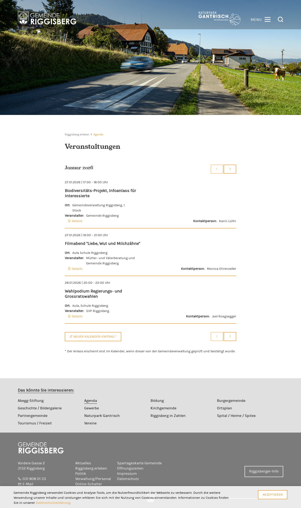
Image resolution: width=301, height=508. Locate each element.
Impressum (127, 474)
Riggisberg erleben (77, 134)
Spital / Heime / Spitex (236, 416)
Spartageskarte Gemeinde (139, 463)
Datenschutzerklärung (53, 503)
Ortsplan (224, 408)
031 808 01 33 (34, 479)
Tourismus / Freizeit (35, 423)
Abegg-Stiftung (31, 401)
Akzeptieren (273, 495)
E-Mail (28, 484)
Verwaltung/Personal (93, 479)
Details (77, 221)
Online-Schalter (88, 484)
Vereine (90, 423)
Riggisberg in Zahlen (168, 416)
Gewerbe (91, 408)
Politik (80, 474)
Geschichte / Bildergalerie (40, 408)
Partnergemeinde (32, 416)
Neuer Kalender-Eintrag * (95, 337)
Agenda (98, 134)
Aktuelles (83, 463)
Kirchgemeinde (163, 408)
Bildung (157, 401)
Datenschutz (128, 479)
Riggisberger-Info (264, 471)
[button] (260, 19)
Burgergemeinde (231, 401)
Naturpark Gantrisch (102, 416)
